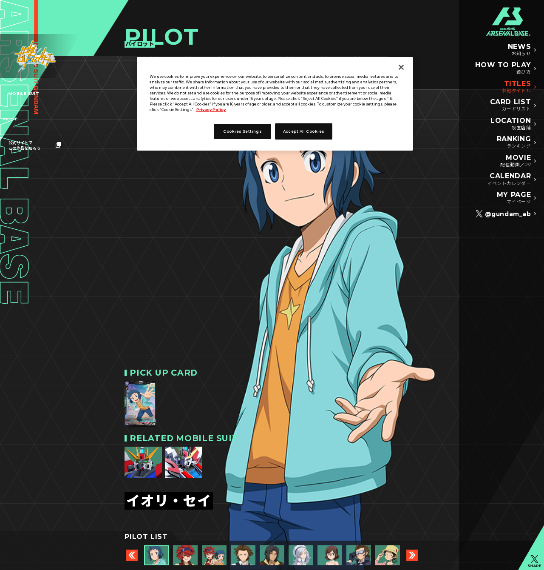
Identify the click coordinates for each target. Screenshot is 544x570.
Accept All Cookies (304, 131)
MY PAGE (514, 198)
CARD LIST (510, 105)
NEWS (519, 50)
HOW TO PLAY (503, 68)
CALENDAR (509, 179)
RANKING (514, 142)
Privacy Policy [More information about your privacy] (211, 110)
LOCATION (510, 124)
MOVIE (515, 161)
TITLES (516, 87)
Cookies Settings (242, 131)
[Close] (401, 67)
